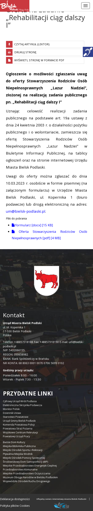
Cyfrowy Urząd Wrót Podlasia (20, 401)
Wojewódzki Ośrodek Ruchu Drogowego (26, 481)
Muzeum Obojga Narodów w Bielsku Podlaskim (30, 477)
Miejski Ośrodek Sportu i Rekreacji (22, 450)
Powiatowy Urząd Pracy (16, 436)
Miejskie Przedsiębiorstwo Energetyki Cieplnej (30, 465)
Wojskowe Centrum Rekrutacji (20, 432)
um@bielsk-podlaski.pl (25, 211)
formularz (32, 225)
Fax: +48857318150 (46, 342)
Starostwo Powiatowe (15, 417)
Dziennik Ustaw (12, 413)
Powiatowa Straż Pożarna (17, 428)
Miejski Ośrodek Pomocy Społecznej (24, 457)
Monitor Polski (11, 409)
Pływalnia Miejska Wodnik (18, 454)
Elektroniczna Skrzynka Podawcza (22, 405)
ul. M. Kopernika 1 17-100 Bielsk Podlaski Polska (22, 329)
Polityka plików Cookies (15, 505)
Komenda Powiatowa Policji (19, 424)
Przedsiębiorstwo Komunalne (20, 469)
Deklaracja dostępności (15, 499)
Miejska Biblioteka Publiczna (19, 446)
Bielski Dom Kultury (14, 442)
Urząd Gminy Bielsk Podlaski (19, 420)
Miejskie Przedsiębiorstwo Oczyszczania (26, 473)
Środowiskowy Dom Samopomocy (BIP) (25, 461)
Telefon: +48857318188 (18, 342)
